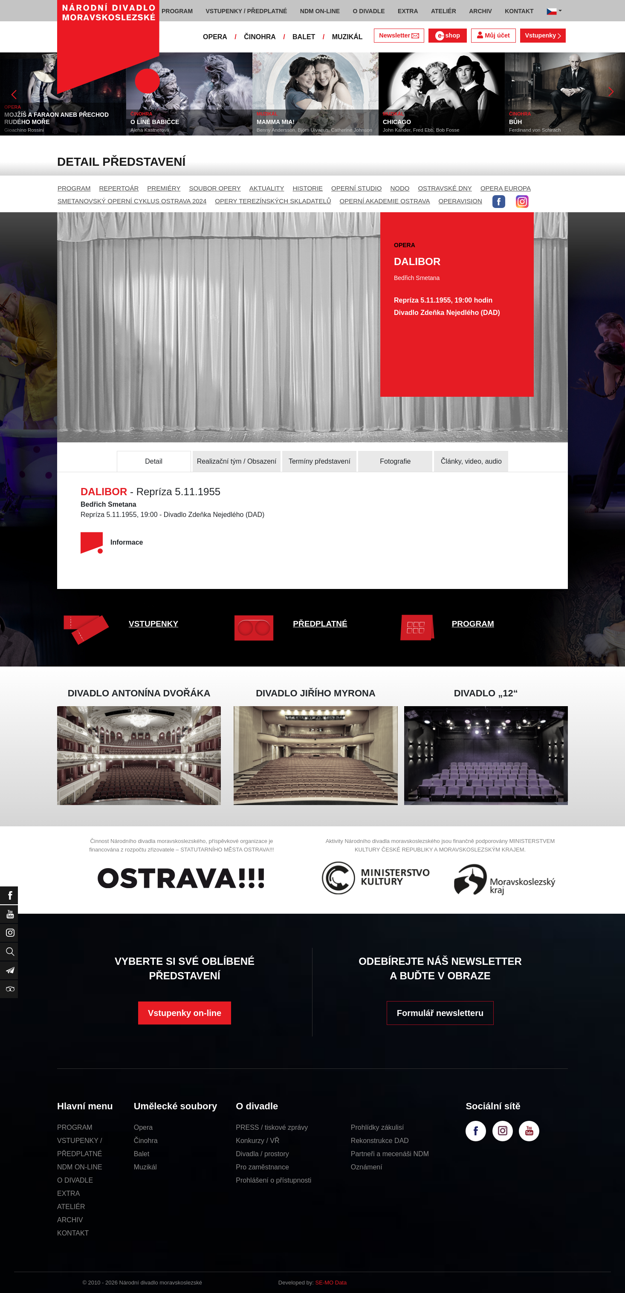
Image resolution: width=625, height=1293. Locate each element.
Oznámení (366, 1167)
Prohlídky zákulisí (377, 1127)
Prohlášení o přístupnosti (273, 1180)
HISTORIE (308, 188)
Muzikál (145, 1167)
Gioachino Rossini (24, 130)
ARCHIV (70, 1220)
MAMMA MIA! (276, 121)
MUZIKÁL (347, 36)
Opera (143, 1127)
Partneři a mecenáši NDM (390, 1153)
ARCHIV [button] (480, 11)
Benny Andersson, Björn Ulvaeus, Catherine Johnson (314, 130)
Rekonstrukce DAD (380, 1140)
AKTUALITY (266, 188)
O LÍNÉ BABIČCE (154, 121)
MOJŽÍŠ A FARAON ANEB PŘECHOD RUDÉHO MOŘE (56, 118)
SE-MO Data (331, 1282)
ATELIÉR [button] (443, 11)
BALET (303, 36)
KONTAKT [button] (519, 11)
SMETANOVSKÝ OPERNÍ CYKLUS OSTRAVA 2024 (132, 201)
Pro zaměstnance (262, 1167)
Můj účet (493, 35)
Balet (141, 1153)
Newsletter (399, 35)
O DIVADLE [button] (369, 11)
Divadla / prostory (262, 1153)
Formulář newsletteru (440, 1013)
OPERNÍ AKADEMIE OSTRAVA (385, 201)
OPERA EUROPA (505, 188)
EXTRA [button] (408, 11)
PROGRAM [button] (177, 11)
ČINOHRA (260, 36)
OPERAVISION (460, 201)
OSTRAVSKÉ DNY (445, 188)
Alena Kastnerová (149, 130)
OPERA (215, 36)
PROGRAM (74, 188)
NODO (399, 188)
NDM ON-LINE (79, 1167)
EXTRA (68, 1193)
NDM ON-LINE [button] (320, 11)
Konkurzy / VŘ (257, 1140)
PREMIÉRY (163, 188)
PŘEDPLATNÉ (320, 623)
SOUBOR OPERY (214, 188)
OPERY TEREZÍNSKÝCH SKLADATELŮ (273, 201)
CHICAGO (397, 121)
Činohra (146, 1140)
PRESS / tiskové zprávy (272, 1127)
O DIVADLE (75, 1180)
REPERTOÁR (119, 188)
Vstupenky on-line (184, 1013)
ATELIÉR (71, 1206)
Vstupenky (543, 35)
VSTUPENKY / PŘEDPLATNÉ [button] (246, 11)
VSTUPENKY (153, 623)
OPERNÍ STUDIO (356, 188)
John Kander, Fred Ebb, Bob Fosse (421, 130)
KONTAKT (73, 1233)
